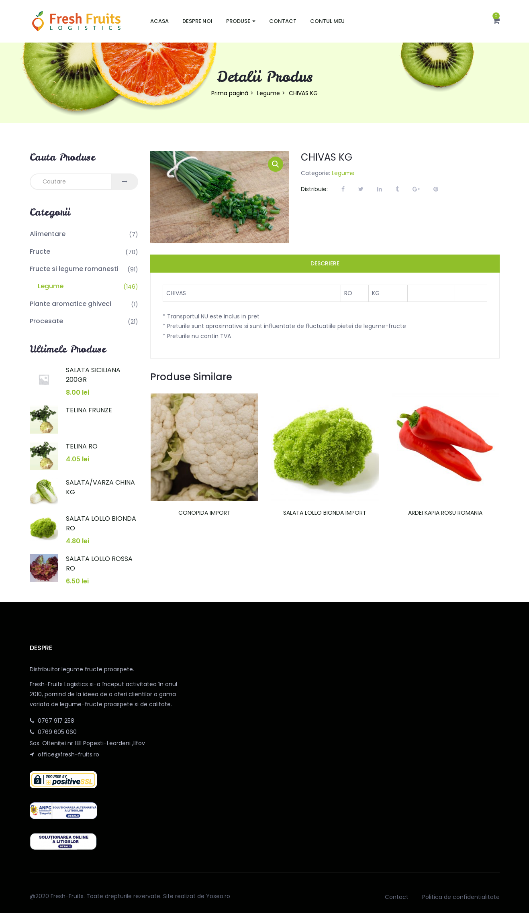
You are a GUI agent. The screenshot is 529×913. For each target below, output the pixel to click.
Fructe (40, 251)
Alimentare (47, 233)
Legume (268, 93)
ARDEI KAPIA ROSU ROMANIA (445, 513)
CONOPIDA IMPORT (204, 513)
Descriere (324, 263)
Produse (240, 21)
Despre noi (197, 21)
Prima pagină (229, 93)
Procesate (46, 321)
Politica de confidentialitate (461, 897)
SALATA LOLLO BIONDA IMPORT (324, 513)
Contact (282, 21)
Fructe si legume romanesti (74, 268)
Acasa (159, 21)
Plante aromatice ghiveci (70, 303)
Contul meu (327, 21)
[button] (496, 21)
